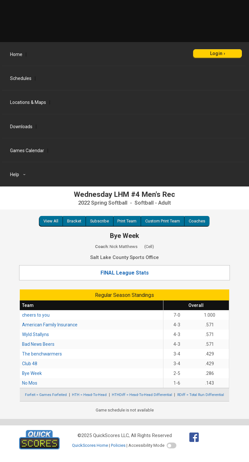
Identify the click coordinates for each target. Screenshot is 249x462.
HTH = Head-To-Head (89, 395)
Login (216, 53)
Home (16, 54)
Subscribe (99, 221)
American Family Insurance (49, 324)
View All (50, 221)
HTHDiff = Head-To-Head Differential (142, 395)
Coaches (197, 221)
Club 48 (29, 363)
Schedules (20, 78)
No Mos (29, 383)
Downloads (21, 126)
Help (18, 174)
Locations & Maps (28, 102)
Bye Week (32, 373)
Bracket (74, 221)
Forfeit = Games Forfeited (46, 395)
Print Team (126, 221)
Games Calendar (27, 150)
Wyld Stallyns (35, 334)
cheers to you (36, 315)
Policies (118, 445)
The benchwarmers (42, 353)
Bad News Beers (38, 344)
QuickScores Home (90, 445)
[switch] (171, 445)
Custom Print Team (162, 221)
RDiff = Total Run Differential (200, 395)
